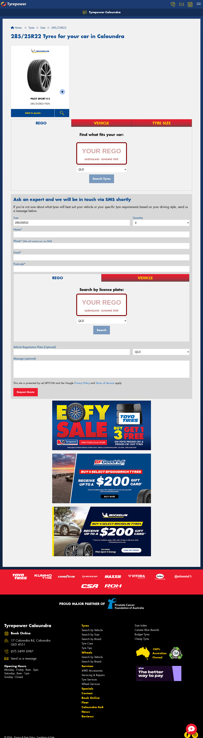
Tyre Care (87, 643)
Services (87, 666)
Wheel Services (91, 684)
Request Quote (25, 392)
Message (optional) (24, 358)
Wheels (87, 652)
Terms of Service (105, 383)
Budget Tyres (142, 634)
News (86, 712)
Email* (17, 252)
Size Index (141, 625)
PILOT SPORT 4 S (40, 98)
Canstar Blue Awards (147, 630)
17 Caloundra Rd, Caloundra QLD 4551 (30, 643)
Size (15, 218)
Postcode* (19, 264)
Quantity (138, 218)
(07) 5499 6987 (22, 651)
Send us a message (23, 659)
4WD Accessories (92, 670)
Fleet (85, 702)
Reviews (88, 716)
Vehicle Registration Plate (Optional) (34, 347)
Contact (87, 693)
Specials (87, 688)
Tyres (85, 625)
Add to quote (33, 112)
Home (16, 28)
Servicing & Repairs (93, 675)
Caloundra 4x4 (92, 707)
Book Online (91, 698)
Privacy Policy (82, 383)
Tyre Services (89, 679)
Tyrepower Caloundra (102, 12)
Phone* (32, 241)
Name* (17, 229)
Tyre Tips (87, 648)
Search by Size (90, 634)
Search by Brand (91, 639)
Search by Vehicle (92, 630)
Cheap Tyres (142, 639)
